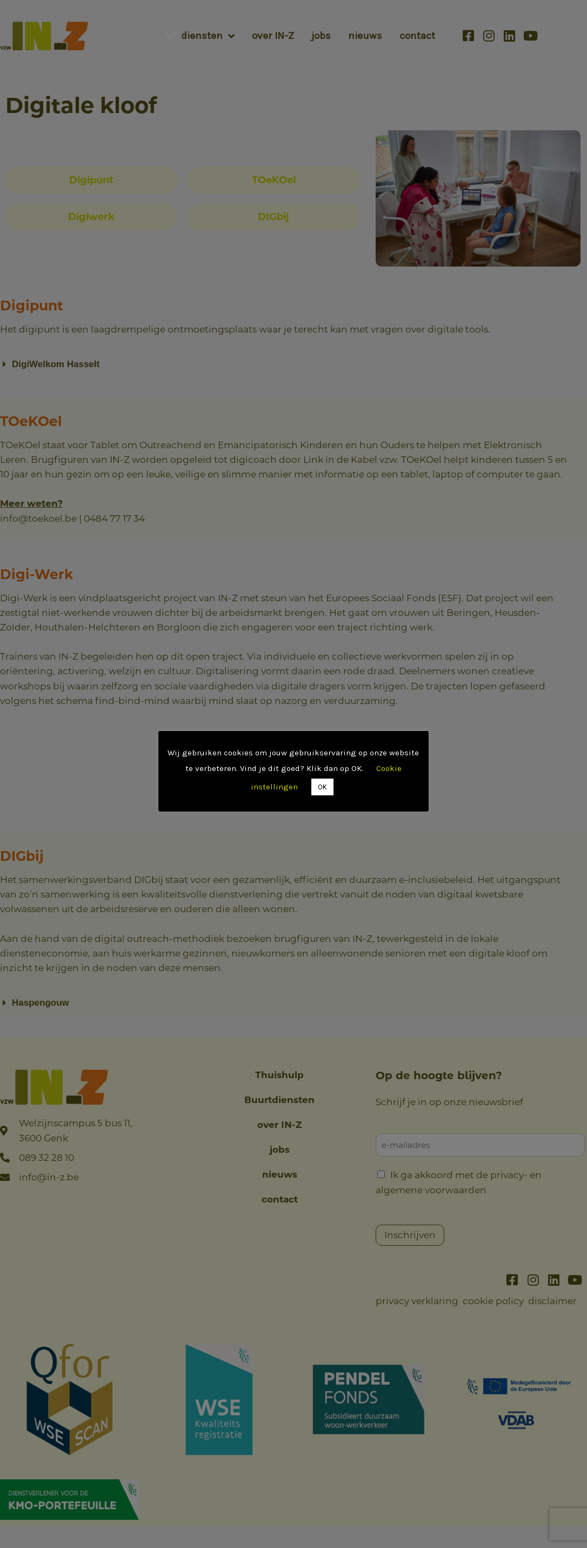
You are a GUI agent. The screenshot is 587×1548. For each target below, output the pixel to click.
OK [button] (322, 787)
